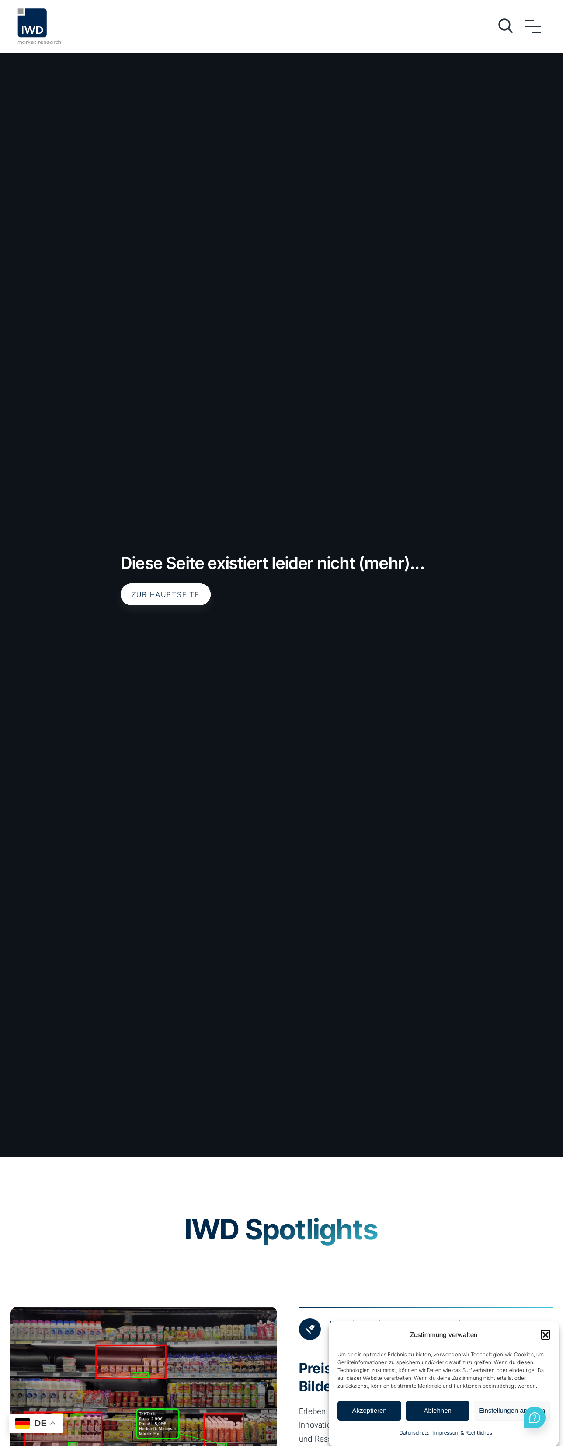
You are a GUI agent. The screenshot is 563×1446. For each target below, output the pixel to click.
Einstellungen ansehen (512, 1410)
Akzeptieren (369, 1410)
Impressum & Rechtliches (462, 1432)
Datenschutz (414, 1432)
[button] (545, 1334)
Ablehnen (437, 1410)
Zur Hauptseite (166, 594)
